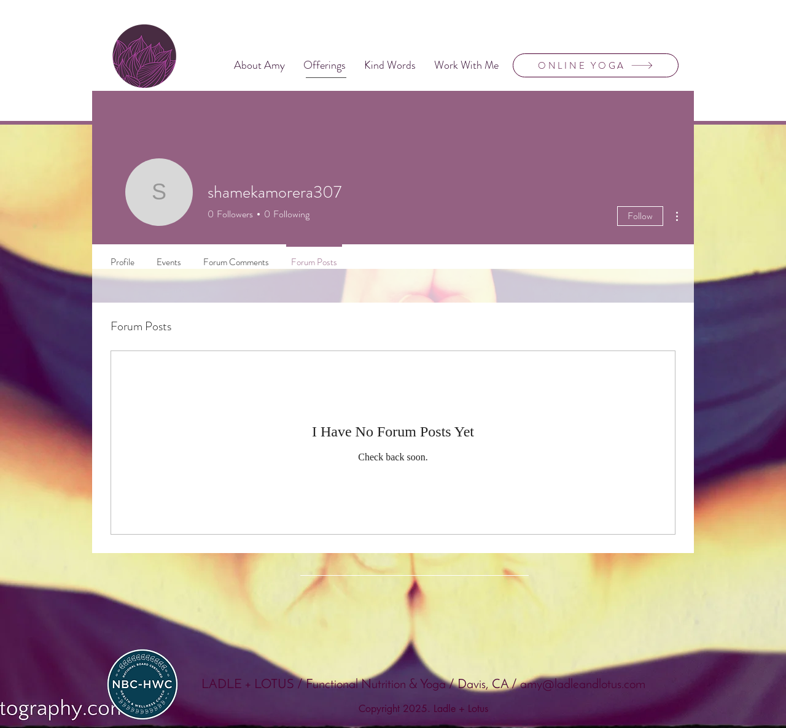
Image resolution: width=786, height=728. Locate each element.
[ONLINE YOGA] (596, 65)
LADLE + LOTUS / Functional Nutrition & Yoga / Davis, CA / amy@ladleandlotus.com (423, 684)
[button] (324, 65)
